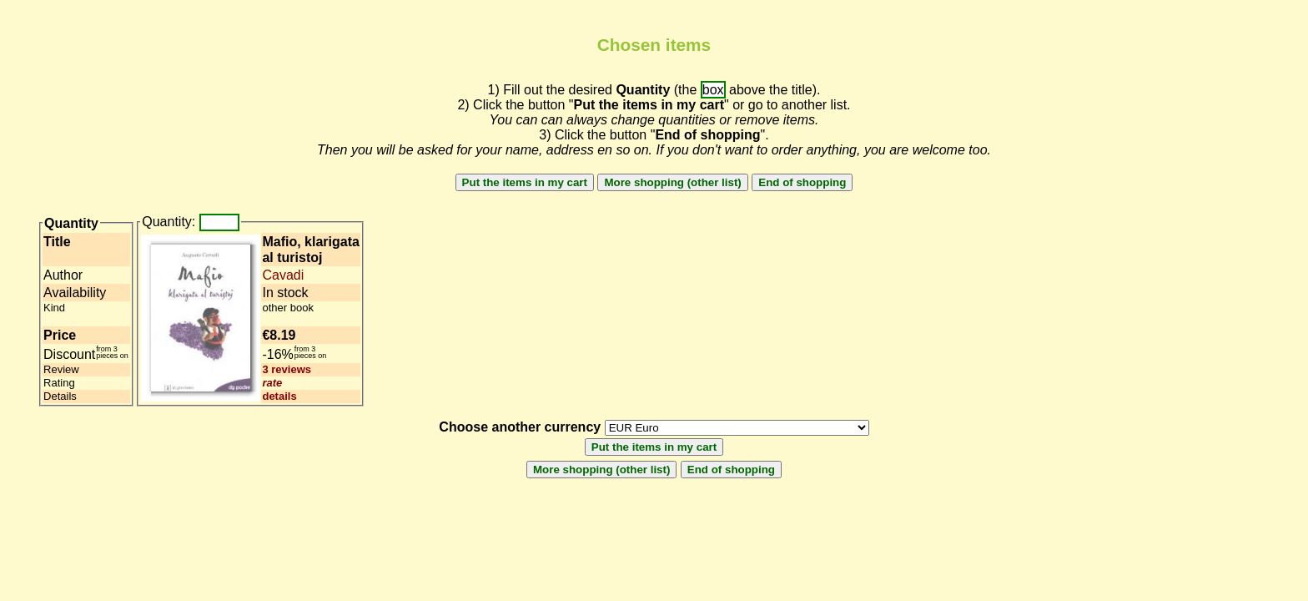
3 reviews (286, 369)
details (279, 396)
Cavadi (283, 275)
